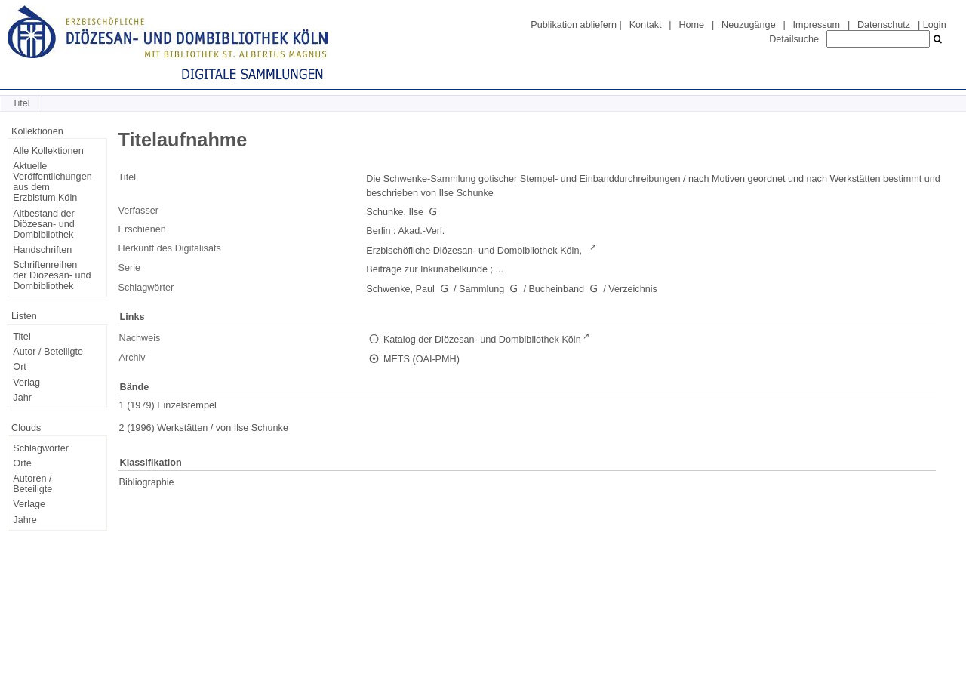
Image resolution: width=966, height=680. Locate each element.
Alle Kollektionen (48, 151)
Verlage (29, 504)
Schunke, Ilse (394, 212)
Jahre (25, 520)
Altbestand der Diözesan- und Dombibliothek (43, 224)
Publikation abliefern (574, 25)
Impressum (816, 25)
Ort (19, 367)
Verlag (26, 382)
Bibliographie (146, 482)
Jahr (22, 397)
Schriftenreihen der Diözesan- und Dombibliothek (52, 275)
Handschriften (42, 250)
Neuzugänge (748, 25)
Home (691, 25)
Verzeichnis (632, 289)
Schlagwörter (41, 448)
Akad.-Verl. (421, 231)
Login (934, 25)
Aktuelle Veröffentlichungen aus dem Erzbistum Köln (52, 182)
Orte (22, 463)
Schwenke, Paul (400, 289)
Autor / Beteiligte (48, 351)
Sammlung (481, 289)
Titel (21, 336)
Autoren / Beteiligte (32, 483)
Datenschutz (883, 25)
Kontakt (645, 25)
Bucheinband (556, 289)
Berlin (378, 231)
